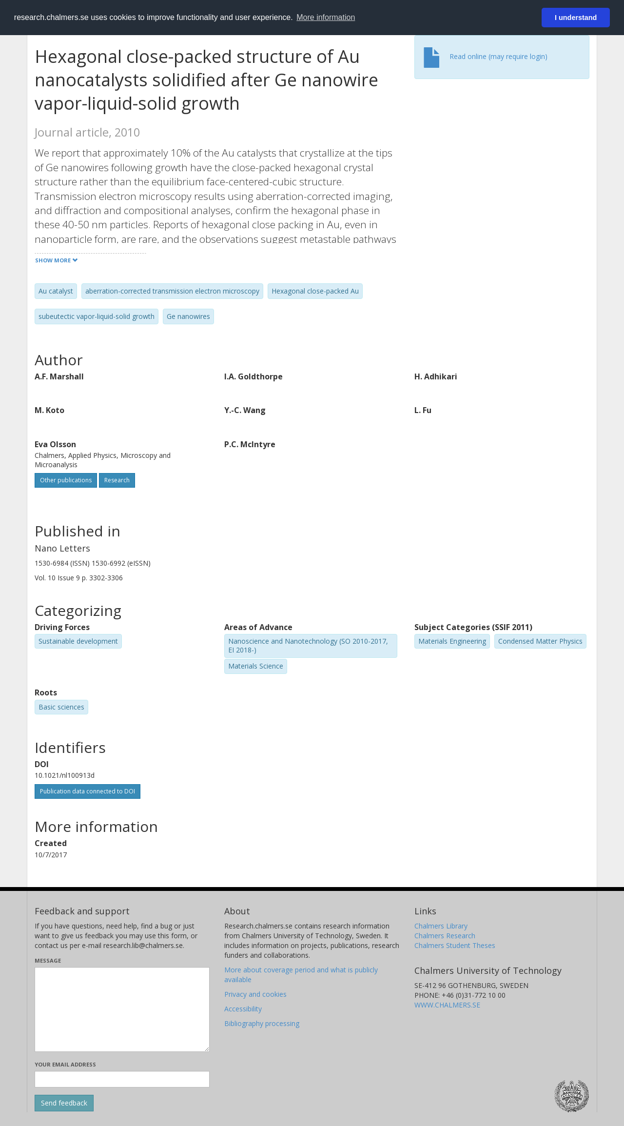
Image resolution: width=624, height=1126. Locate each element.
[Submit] (64, 1103)
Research (117, 480)
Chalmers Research (444, 935)
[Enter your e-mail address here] (122, 1079)
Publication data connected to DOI (87, 791)
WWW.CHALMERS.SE (447, 1004)
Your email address (65, 1064)
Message (48, 960)
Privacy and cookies (255, 994)
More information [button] (325, 17)
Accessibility (243, 1008)
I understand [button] (576, 17)
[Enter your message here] (122, 1009)
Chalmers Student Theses (454, 945)
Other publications (66, 480)
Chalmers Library (441, 925)
